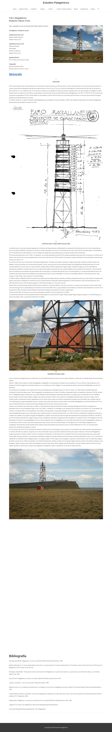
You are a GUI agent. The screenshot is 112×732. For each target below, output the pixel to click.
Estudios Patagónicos (56, 2)
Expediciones (84, 9)
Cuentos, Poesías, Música (64, 9)
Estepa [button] (42, 9)
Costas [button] (50, 9)
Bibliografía (15, 74)
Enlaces (93, 9)
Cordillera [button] (33, 9)
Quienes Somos (23, 9)
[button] (98, 9)
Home (14, 9)
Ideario (76, 9)
